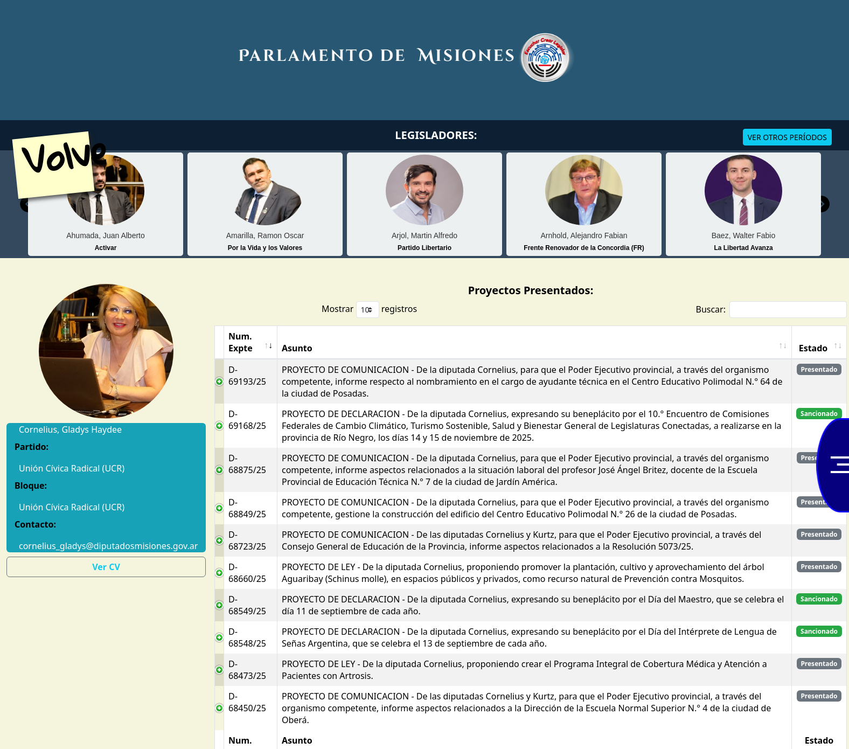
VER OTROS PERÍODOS (787, 137)
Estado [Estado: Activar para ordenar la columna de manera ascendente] (813, 348)
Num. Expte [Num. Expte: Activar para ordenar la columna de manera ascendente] (240, 342)
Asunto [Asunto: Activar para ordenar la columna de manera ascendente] (297, 348)
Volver (74, 153)
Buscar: (771, 309)
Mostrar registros (369, 309)
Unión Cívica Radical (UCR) (71, 507)
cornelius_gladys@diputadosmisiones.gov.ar (106, 546)
